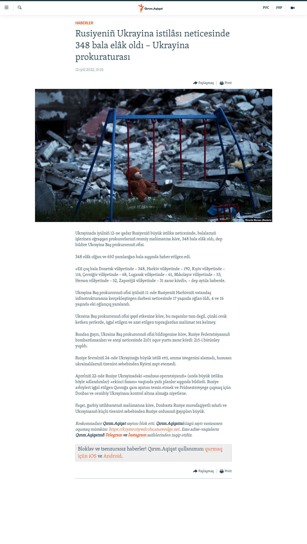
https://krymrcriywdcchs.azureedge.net (144, 429)
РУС (266, 8)
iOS (92, 456)
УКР (279, 8)
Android (112, 456)
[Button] (203, 83)
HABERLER (84, 23)
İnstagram (137, 435)
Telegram (113, 435)
